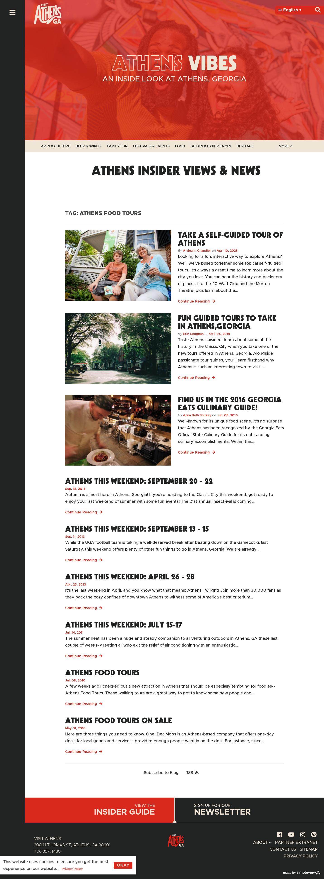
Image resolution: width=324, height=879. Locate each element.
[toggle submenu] (270, 843)
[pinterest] (314, 835)
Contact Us (283, 849)
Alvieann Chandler (197, 250)
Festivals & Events (151, 146)
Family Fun (117, 146)
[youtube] (291, 835)
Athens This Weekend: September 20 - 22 (139, 481)
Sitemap (309, 849)
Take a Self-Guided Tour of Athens (230, 239)
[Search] (318, 10)
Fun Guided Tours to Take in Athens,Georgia (227, 322)
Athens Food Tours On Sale (118, 720)
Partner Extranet (296, 843)
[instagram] (302, 835)
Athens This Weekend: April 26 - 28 (129, 576)
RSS (192, 773)
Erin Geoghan (193, 334)
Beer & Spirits (88, 146)
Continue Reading (196, 301)
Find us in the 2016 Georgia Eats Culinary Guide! (230, 403)
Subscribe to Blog (161, 773)
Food (180, 146)
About (260, 843)
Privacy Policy (301, 856)
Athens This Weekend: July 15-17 (123, 625)
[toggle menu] (12, 12)
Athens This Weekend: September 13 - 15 (137, 529)
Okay (97, 865)
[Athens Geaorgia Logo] (47, 23)
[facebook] (279, 835)
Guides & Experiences (210, 146)
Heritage (245, 146)
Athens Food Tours (102, 672)
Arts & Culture (55, 146)
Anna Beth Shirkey (197, 415)
